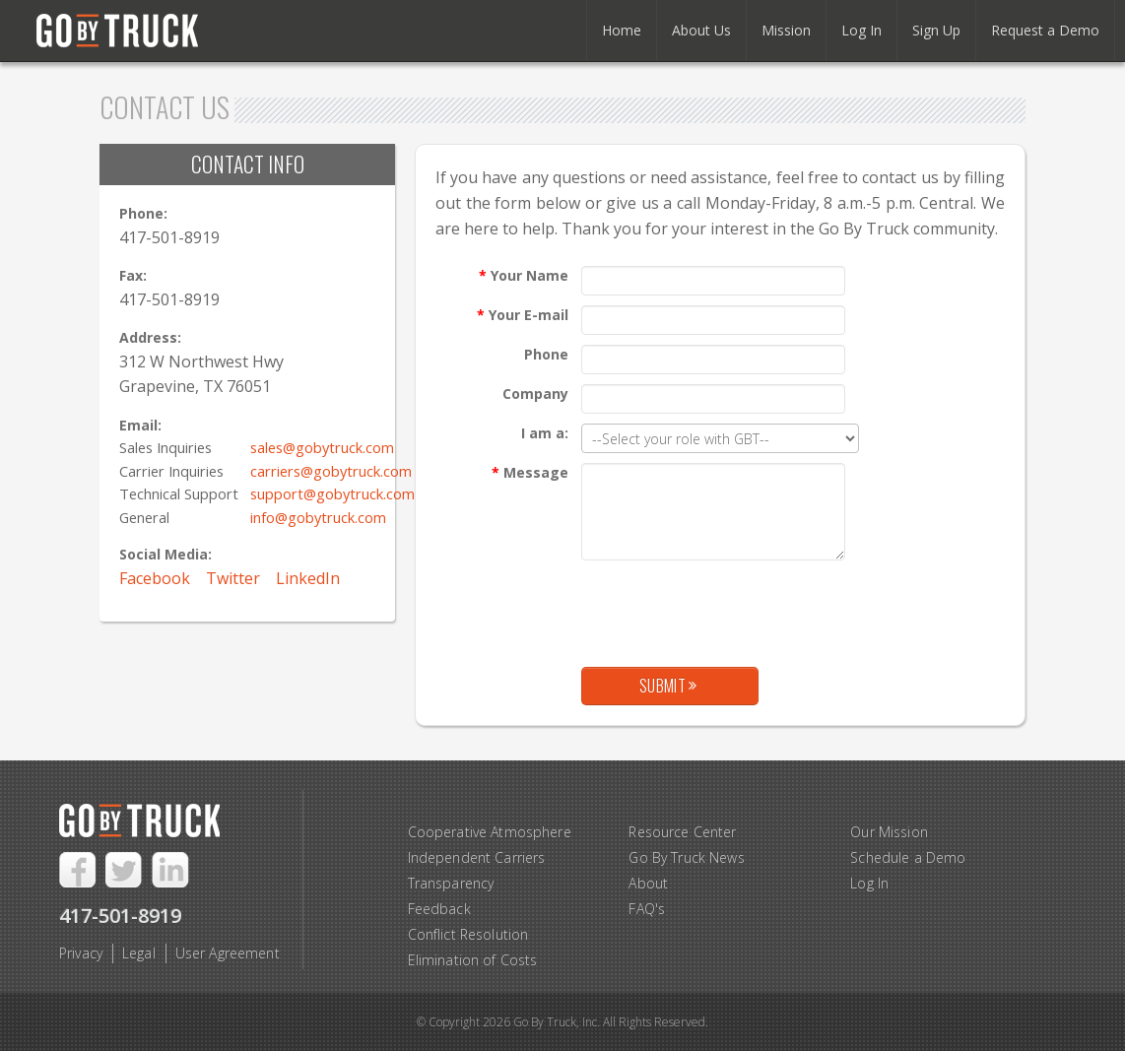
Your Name (523, 275)
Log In (869, 883)
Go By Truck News (686, 857)
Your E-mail (522, 314)
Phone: (143, 213)
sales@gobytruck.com (322, 447)
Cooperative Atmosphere (489, 831)
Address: (150, 337)
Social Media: (165, 554)
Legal (139, 953)
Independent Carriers (477, 857)
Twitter (233, 578)
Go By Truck (127, 32)
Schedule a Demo (907, 857)
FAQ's (647, 908)
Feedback (439, 908)
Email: (140, 425)
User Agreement (227, 953)
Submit (667, 685)
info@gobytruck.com (318, 517)
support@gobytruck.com (332, 493)
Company (535, 393)
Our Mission (889, 831)
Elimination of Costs (473, 960)
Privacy (80, 953)
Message (530, 472)
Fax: (133, 275)
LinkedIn (308, 578)
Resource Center (682, 831)
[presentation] (731, 608)
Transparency (451, 883)
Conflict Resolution (468, 934)
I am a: (544, 433)
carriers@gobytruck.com (331, 471)
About (648, 883)
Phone (546, 354)
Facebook (154, 578)
